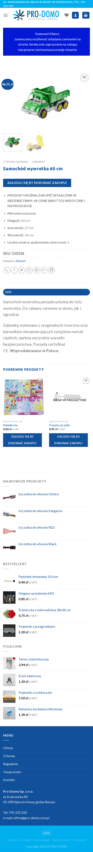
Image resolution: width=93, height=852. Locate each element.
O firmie (9, 756)
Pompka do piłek (59, 425)
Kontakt (9, 780)
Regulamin (10, 764)
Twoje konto (12, 772)
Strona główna (15, 161)
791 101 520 (18, 812)
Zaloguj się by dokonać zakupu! (37, 183)
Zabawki (38, 161)
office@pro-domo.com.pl (31, 818)
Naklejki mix (10, 425)
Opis (8, 292)
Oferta (8, 748)
